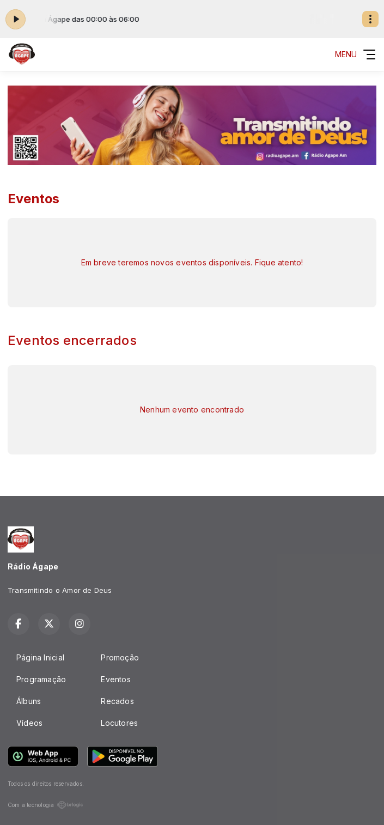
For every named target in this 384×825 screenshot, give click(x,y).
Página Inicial (40, 657)
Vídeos (29, 722)
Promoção (120, 657)
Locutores (119, 722)
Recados (117, 701)
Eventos (115, 679)
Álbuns (28, 701)
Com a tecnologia (45, 805)
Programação (41, 679)
